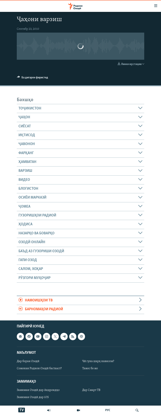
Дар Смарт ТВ (91, 390)
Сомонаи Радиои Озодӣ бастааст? (39, 368)
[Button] (32, 78)
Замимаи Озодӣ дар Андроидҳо (38, 390)
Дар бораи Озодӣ (28, 361)
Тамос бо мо (90, 368)
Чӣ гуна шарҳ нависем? (98, 361)
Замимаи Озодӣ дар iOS (33, 397)
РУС (107, 410)
